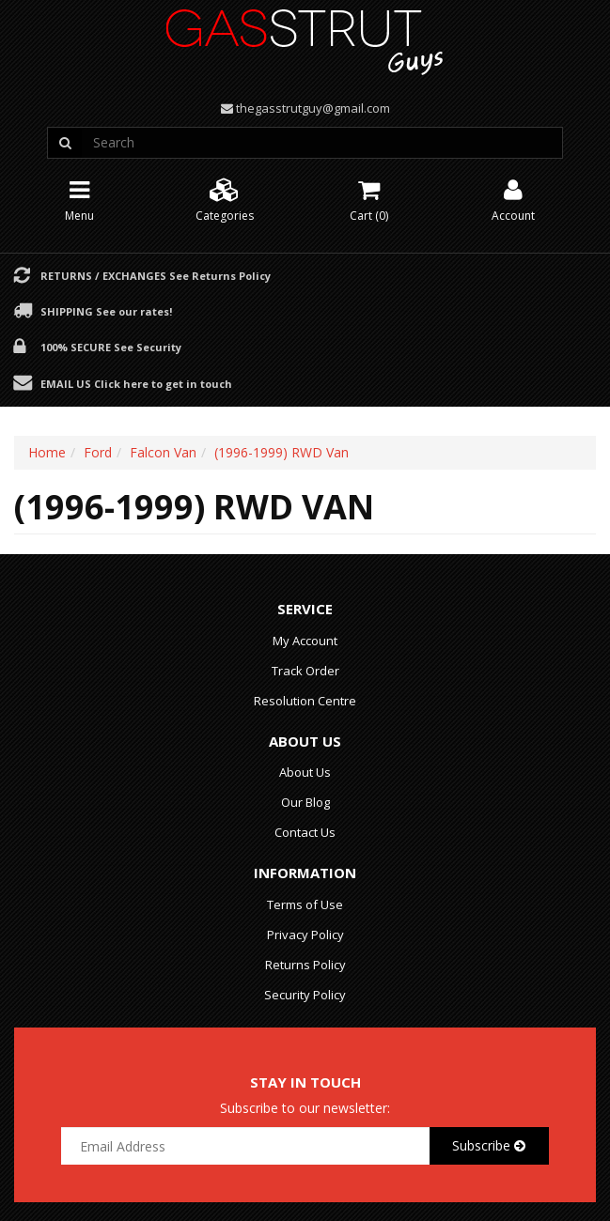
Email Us (136, 383)
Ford (98, 452)
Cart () (369, 198)
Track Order (305, 670)
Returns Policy (305, 964)
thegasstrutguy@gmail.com (313, 108)
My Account (305, 640)
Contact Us (305, 832)
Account (513, 198)
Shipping (106, 310)
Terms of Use (305, 904)
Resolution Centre (305, 700)
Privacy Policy (305, 934)
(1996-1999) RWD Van (281, 452)
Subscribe (488, 1145)
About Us (305, 772)
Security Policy (305, 994)
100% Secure (110, 346)
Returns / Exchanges (155, 275)
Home (47, 452)
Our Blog (305, 802)
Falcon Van (163, 452)
